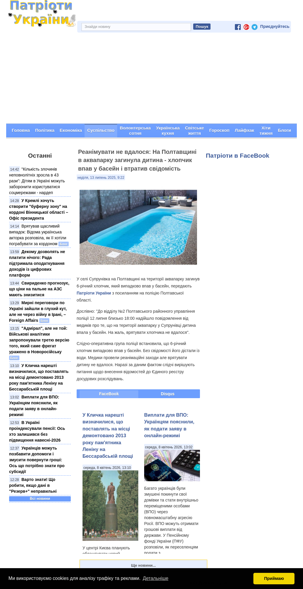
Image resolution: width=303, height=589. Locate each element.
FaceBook (109, 393)
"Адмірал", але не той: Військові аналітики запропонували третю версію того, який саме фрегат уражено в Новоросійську (39, 340)
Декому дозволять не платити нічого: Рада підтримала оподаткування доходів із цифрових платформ (37, 263)
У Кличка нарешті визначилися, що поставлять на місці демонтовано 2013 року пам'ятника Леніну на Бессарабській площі (38, 377)
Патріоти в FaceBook (237, 155)
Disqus (168, 393)
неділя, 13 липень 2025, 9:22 (101, 178)
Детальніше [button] (155, 578)
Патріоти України (94, 293)
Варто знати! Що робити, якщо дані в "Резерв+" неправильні (33, 485)
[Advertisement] (151, 79)
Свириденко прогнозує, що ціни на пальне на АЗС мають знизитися (39, 289)
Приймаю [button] (274, 578)
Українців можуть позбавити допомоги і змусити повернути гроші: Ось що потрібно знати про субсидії (37, 460)
